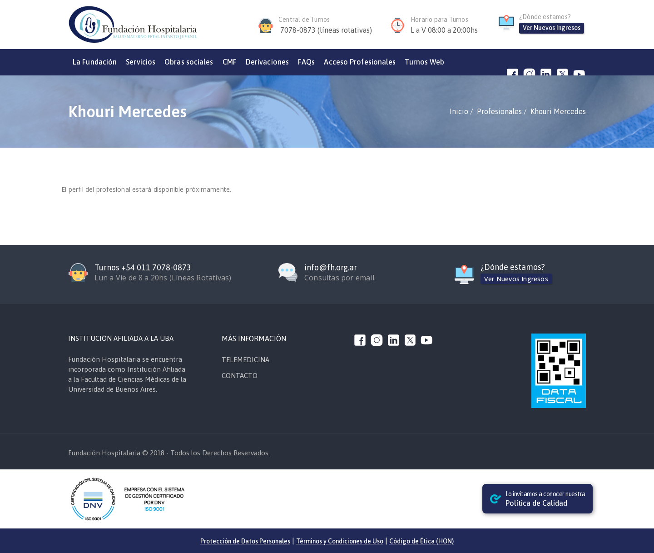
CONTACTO (240, 375)
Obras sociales (188, 62)
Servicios (140, 62)
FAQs (306, 62)
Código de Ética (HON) (421, 541)
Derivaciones (267, 62)
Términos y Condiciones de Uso (339, 541)
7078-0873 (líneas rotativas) (326, 30)
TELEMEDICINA (245, 360)
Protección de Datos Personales (245, 541)
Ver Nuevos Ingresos (551, 27)
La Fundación (95, 62)
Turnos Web (424, 62)
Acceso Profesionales (360, 62)
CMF (230, 62)
